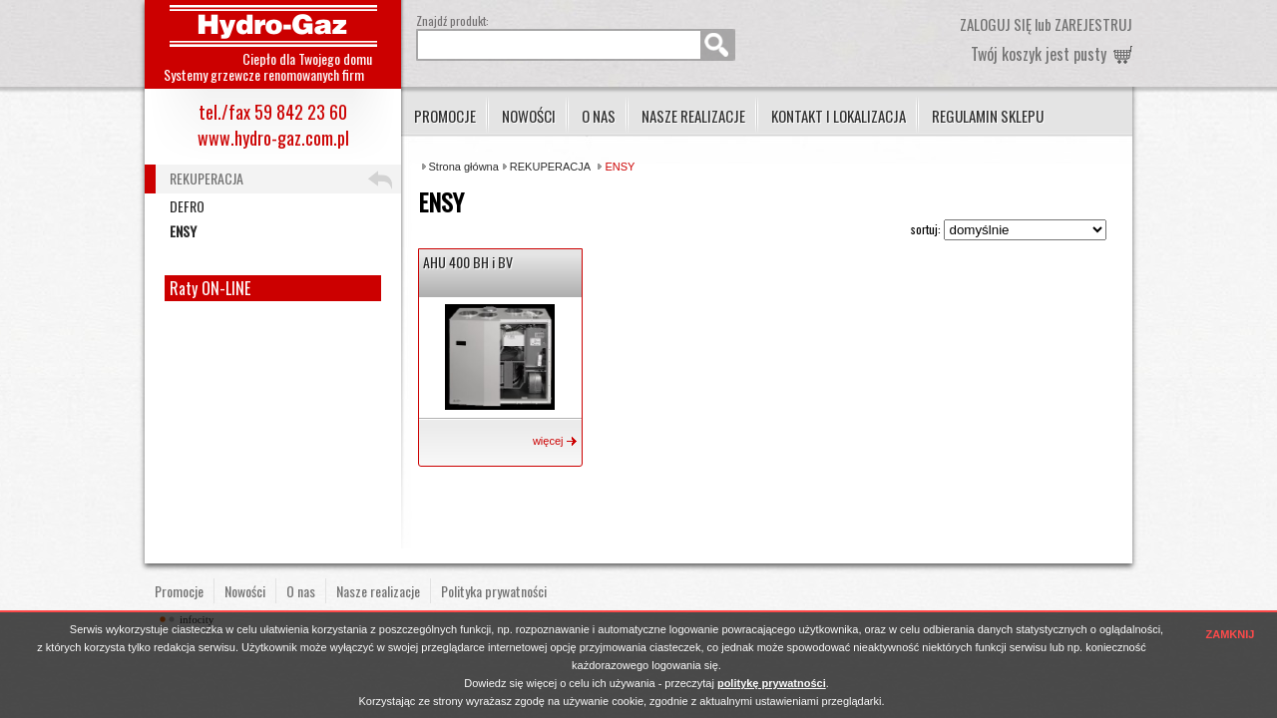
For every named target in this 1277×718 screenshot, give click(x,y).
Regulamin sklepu (988, 116)
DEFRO (187, 205)
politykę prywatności (771, 683)
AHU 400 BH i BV (468, 261)
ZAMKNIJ (1230, 634)
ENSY (183, 230)
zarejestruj (1093, 24)
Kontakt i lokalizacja (838, 116)
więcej (548, 441)
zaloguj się (996, 24)
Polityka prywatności (494, 590)
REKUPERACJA (550, 167)
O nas (599, 116)
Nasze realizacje (693, 116)
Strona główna (464, 167)
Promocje (445, 116)
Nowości (529, 116)
